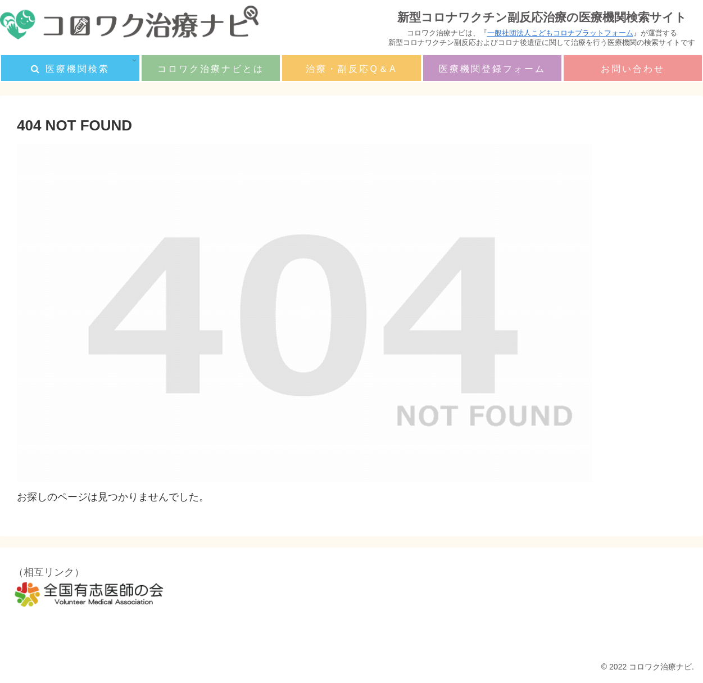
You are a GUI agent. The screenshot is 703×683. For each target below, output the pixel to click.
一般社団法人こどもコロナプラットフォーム (560, 33)
